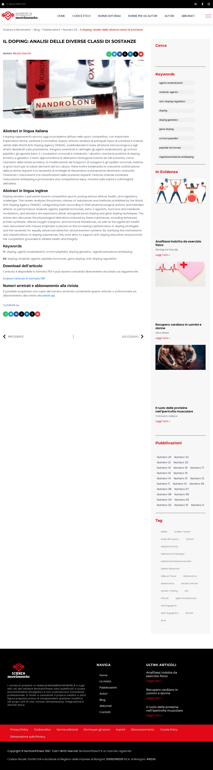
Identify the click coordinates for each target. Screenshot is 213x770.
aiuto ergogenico (169, 613)
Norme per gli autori (142, 16)
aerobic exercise (189, 583)
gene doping (166, 129)
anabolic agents (168, 92)
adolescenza (167, 583)
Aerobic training (169, 591)
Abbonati (187, 16)
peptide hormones (170, 147)
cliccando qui (46, 295)
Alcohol (189, 613)
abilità (164, 531)
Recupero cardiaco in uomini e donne (178, 326)
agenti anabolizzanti (171, 83)
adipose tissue (168, 576)
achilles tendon (182, 531)
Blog (102, 700)
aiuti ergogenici (169, 605)
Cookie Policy (169, 729)
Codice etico (81, 16)
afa (186, 591)
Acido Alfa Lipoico (170, 539)
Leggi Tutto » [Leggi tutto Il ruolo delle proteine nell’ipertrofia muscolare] (162, 421)
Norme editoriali (109, 16)
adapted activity (169, 546)
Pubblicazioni (164, 451)
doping (163, 110)
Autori (169, 16)
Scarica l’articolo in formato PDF (24, 278)
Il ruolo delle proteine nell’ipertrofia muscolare (174, 409)
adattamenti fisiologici (172, 554)
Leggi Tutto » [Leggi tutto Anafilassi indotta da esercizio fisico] (162, 255)
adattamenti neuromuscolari (176, 561)
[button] (195, 4)
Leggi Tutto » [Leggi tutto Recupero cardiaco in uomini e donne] (162, 338)
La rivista (105, 681)
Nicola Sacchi (22, 53)
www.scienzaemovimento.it (56, 685)
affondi (164, 598)
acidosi (189, 539)
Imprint (120, 729)
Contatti (105, 712)
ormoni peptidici (168, 138)
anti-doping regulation (172, 101)
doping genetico (168, 120)
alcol (163, 620)
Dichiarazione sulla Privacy (27, 736)
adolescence (190, 576)
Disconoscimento (142, 729)
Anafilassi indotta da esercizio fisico (178, 243)
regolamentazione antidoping (176, 157)
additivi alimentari (170, 568)
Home (61, 16)
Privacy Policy (19, 729)
